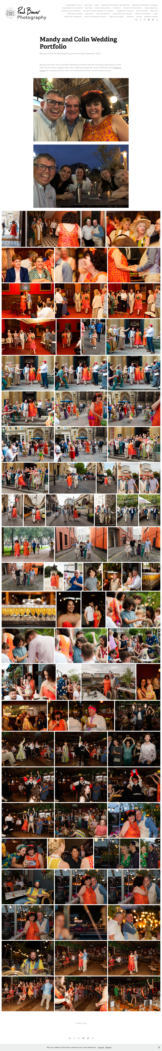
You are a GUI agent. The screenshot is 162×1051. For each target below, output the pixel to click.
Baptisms (88, 8)
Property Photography (132, 8)
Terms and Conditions (73, 17)
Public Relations (151, 8)
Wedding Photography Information (115, 5)
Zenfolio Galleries (116, 17)
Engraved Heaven (151, 17)
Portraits (117, 8)
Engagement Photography (72, 8)
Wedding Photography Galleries (145, 5)
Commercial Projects (125, 11)
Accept (101, 1047)
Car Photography (103, 14)
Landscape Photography (122, 14)
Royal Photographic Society (95, 17)
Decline (108, 1047)
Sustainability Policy (74, 5)
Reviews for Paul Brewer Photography (98, 11)
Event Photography (103, 8)
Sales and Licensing (75, 14)
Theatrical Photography (71, 11)
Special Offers (142, 11)
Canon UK (130, 17)
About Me (154, 11)
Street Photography (143, 14)
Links (156, 14)
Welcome (88, 5)
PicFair (139, 17)
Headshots (89, 14)
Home (96, 5)
